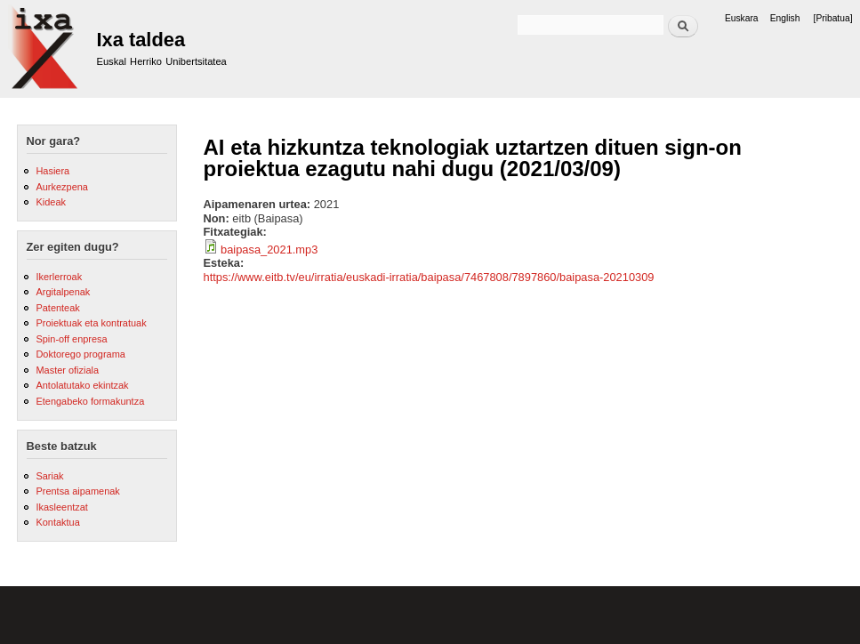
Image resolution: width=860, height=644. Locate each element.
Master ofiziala (67, 370)
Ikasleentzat (61, 507)
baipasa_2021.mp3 (269, 249)
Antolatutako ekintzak (82, 385)
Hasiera (52, 170)
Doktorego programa (80, 354)
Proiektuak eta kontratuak (91, 323)
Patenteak (57, 307)
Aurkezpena (61, 186)
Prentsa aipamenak (77, 491)
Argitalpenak (63, 291)
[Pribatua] (833, 18)
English (785, 18)
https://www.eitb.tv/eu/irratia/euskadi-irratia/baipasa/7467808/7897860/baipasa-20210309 (429, 277)
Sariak (49, 476)
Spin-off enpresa (71, 339)
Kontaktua (57, 522)
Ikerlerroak (59, 276)
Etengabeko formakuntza (90, 401)
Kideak (51, 202)
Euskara (742, 18)
